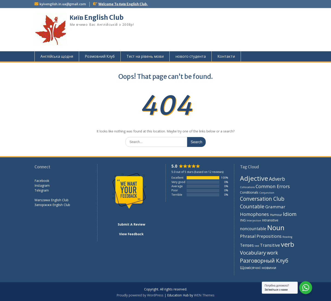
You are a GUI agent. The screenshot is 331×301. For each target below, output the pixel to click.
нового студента (190, 56)
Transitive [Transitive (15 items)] (270, 245)
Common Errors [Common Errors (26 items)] (273, 186)
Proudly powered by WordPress (140, 295)
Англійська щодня (56, 56)
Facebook (41, 180)
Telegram (41, 190)
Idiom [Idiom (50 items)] (290, 213)
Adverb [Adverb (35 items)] (277, 179)
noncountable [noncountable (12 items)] (253, 228)
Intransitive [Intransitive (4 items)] (270, 220)
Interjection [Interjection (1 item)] (254, 220)
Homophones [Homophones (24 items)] (254, 214)
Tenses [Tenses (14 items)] (247, 245)
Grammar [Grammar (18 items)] (275, 206)
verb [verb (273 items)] (287, 244)
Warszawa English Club (51, 200)
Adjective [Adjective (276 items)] (254, 178)
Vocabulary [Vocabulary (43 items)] (253, 252)
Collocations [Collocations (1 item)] (247, 187)
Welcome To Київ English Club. (123, 4)
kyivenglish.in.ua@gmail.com (63, 4)
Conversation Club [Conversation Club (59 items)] (262, 198)
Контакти (226, 56)
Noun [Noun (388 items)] (275, 227)
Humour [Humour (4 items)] (276, 214)
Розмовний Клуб (100, 56)
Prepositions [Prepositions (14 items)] (269, 236)
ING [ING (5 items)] (243, 220)
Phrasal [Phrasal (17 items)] (248, 236)
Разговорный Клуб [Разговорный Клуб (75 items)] (264, 260)
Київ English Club (97, 17)
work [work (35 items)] (272, 252)
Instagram (42, 185)
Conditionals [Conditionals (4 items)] (249, 192)
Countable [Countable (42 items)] (252, 206)
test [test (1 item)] (257, 245)
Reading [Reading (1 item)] (287, 236)
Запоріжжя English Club (52, 205)
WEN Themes (204, 295)
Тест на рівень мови (145, 56)
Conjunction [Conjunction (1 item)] (266, 192)
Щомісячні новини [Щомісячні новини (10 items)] (258, 267)
